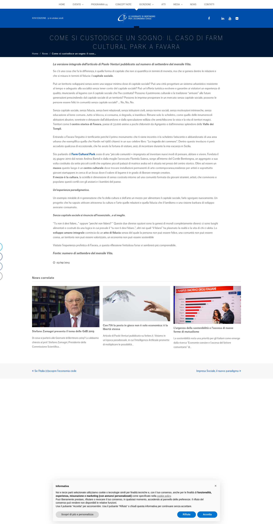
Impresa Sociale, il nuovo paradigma (218, 371)
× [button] (215, 486)
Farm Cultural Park (83, 154)
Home (35, 53)
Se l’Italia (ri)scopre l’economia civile (54, 371)
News (45, 53)
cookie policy (164, 496)
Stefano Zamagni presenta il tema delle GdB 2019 (63, 331)
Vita (187, 64)
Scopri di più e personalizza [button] (77, 514)
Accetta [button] (207, 514)
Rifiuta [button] (186, 514)
